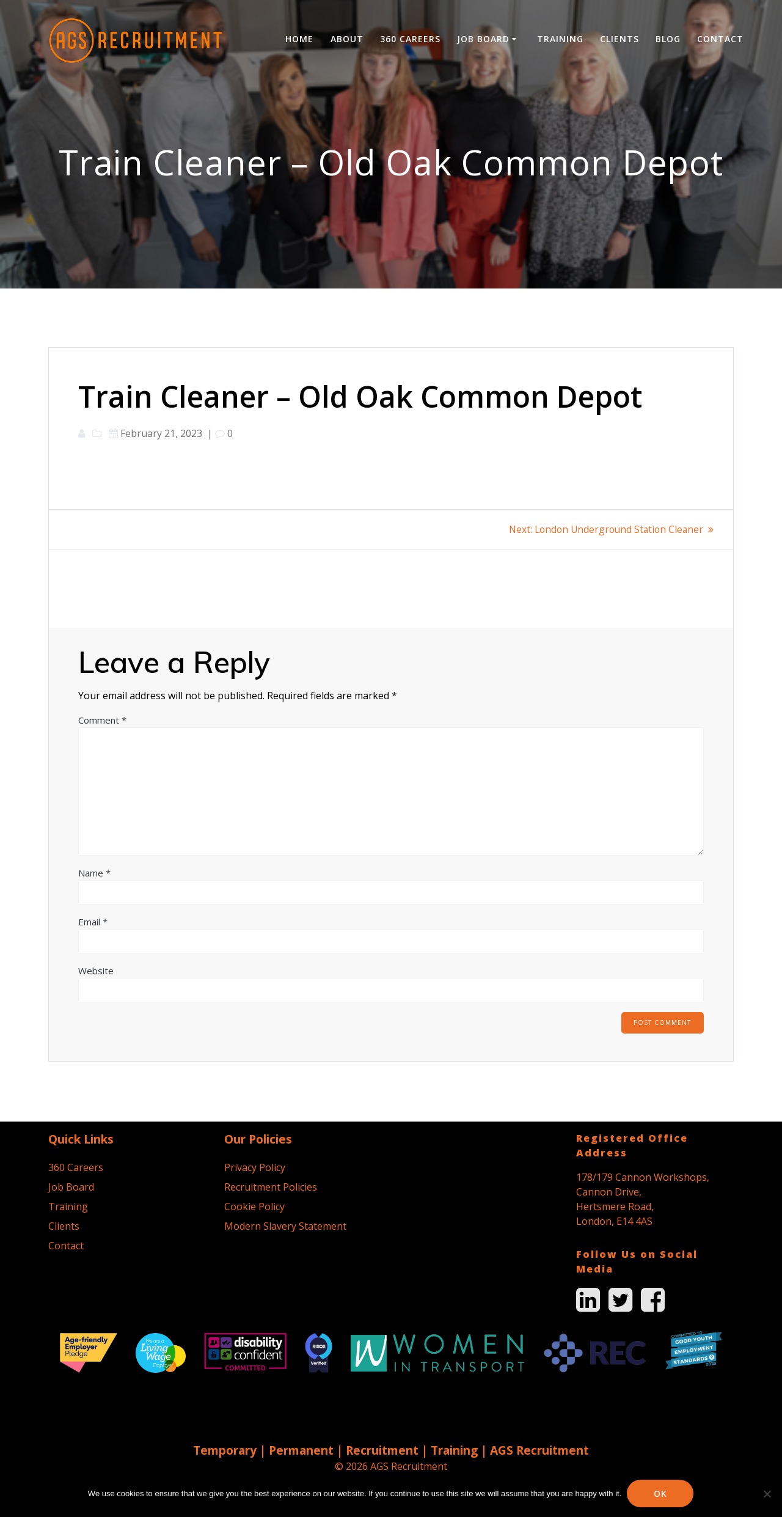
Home (299, 39)
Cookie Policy (254, 1206)
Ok (661, 1493)
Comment (102, 720)
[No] (767, 1494)
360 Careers (410, 39)
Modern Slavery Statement (285, 1226)
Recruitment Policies (270, 1187)
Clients (619, 39)
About (347, 39)
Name (94, 873)
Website (96, 970)
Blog (668, 39)
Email (93, 922)
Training (560, 39)
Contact (720, 39)
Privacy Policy (254, 1167)
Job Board (483, 39)
